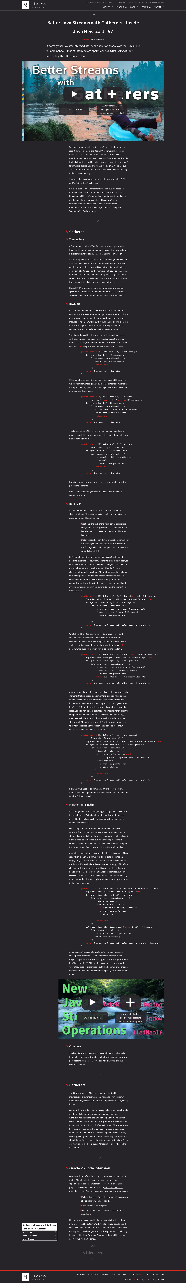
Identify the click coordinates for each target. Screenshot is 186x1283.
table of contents (30, 1235)
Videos (120, 7)
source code (28, 1232)
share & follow (29, 1239)
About (157, 7)
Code (132, 7)
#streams (99, 40)
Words (106, 7)
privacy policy (117, 113)
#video (85, 40)
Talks (145, 7)
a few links (82, 1220)
